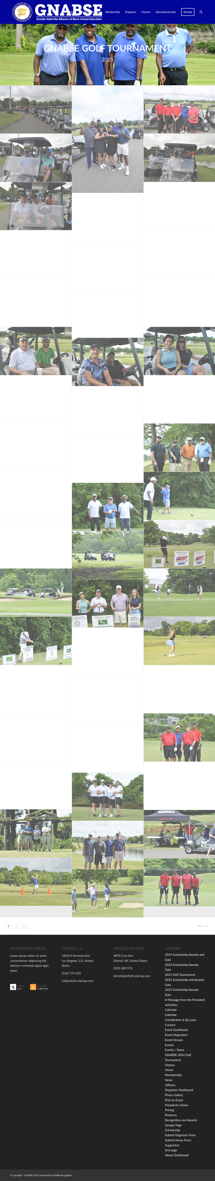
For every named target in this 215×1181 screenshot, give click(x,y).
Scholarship (172, 1130)
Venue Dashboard (177, 1155)
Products (171, 1115)
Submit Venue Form (178, 1140)
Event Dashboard (176, 1030)
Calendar (171, 1009)
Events (169, 1045)
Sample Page (173, 1125)
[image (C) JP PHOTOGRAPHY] (36, 109)
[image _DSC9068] (36, 737)
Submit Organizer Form (180, 1135)
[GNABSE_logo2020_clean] (57, 12)
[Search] (201, 12)
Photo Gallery (174, 1095)
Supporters (172, 1145)
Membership (173, 1075)
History (170, 1065)
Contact (170, 1025)
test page (171, 1150)
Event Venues (174, 1040)
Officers (170, 1085)
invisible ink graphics (62, 1175)
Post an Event (174, 1100)
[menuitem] (73, 12)
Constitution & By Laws (180, 1020)
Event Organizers (176, 1035)
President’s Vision (176, 1105)
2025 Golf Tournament (180, 974)
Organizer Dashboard (179, 1090)
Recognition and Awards (181, 1120)
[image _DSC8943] (108, 139)
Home (169, 1070)
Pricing (169, 1110)
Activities (171, 1005)
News (168, 1080)
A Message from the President (185, 1000)
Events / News (174, 1050)
